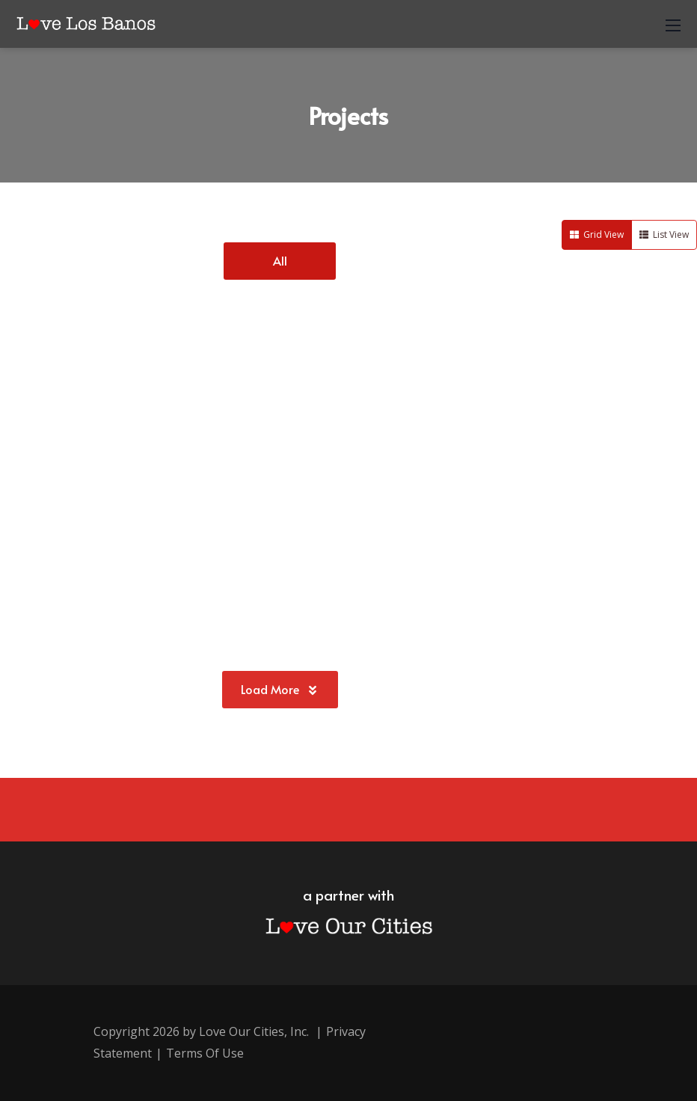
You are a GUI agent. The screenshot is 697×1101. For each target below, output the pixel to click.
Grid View (597, 234)
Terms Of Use (205, 1053)
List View (664, 234)
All (280, 260)
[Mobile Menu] (673, 24)
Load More (280, 689)
